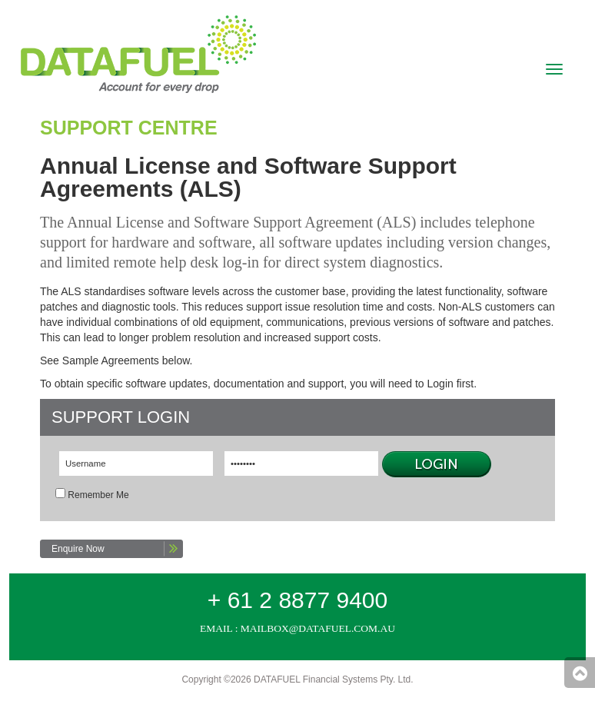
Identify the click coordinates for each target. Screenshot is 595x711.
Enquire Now (78, 548)
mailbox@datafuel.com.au (318, 628)
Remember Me (98, 495)
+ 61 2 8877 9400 (297, 600)
